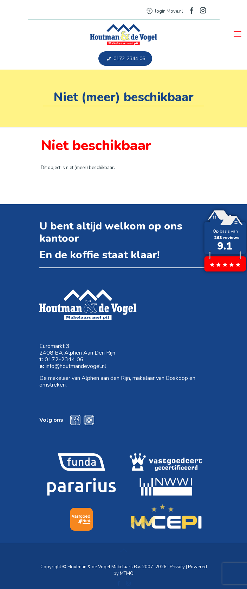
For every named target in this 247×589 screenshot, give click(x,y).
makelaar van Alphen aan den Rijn (89, 378)
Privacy (177, 567)
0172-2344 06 (125, 58)
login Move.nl (164, 11)
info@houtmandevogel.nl (76, 366)
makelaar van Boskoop (160, 378)
